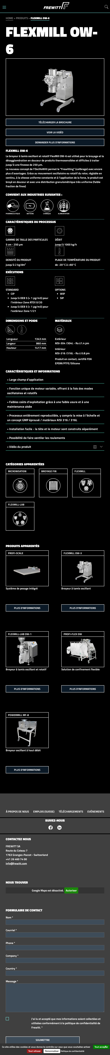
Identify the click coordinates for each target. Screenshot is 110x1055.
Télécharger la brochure (55, 122)
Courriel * (11, 930)
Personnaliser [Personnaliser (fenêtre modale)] (52, 1051)
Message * (12, 981)
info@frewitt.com (16, 863)
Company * (12, 956)
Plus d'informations (27, 608)
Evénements (95, 811)
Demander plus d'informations (55, 142)
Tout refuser (34, 1051)
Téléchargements (71, 811)
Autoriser (71, 890)
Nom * (9, 917)
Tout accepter (101, 1047)
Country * (11, 968)
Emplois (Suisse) (43, 811)
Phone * (10, 943)
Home (9, 18)
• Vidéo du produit (53, 446)
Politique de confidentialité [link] (72, 1051)
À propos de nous (17, 811)
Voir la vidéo (55, 132)
